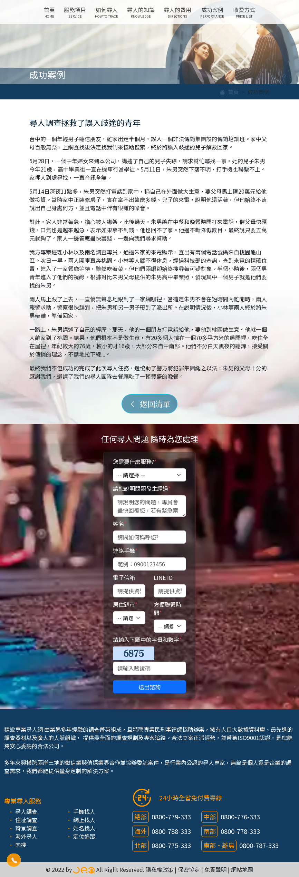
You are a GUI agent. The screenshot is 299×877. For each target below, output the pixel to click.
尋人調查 (26, 811)
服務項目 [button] (75, 12)
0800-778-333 (240, 831)
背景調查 (26, 828)
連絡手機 (125, 550)
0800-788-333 (171, 831)
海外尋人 (26, 836)
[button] (14, 860)
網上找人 (84, 820)
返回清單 (149, 403)
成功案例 (212, 12)
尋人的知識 (141, 12)
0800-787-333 (259, 845)
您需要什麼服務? (134, 461)
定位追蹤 (84, 836)
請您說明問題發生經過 (142, 488)
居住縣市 (125, 604)
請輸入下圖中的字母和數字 (147, 639)
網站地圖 (242, 869)
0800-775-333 (171, 845)
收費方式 (244, 12)
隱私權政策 (159, 869)
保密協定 (189, 869)
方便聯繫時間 (167, 608)
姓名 (119, 523)
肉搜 (20, 844)
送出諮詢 (149, 687)
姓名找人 (84, 828)
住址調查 (26, 820)
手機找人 (84, 811)
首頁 (49, 12)
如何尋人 (106, 12)
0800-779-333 (171, 816)
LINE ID (163, 577)
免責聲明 (215, 869)
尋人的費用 (177, 12)
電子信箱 (124, 577)
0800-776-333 (240, 816)
